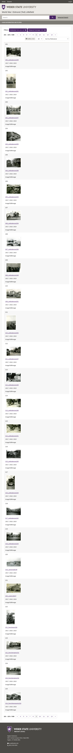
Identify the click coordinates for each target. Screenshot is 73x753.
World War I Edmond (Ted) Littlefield (18, 12)
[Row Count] (39, 39)
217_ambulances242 (12, 518)
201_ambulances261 (12, 91)
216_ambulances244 (12, 493)
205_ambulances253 (12, 197)
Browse (9, 1)
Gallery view (31, 39)
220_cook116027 (10, 596)
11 (44, 35)
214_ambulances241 (12, 436)
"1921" (37, 30)
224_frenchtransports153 (13, 703)
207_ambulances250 (12, 249)
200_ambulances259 (12, 60)
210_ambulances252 (12, 333)
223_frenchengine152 (12, 678)
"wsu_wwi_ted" (18, 30)
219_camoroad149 (11, 569)
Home (3, 1)
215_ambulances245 (12, 461)
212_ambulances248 (12, 385)
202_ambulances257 (12, 118)
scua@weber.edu (12, 743)
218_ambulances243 (12, 544)
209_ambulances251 (12, 301)
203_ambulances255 (12, 144)
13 (52, 35)
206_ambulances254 (12, 223)
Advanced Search (63, 17)
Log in (70, 1)
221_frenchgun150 (11, 627)
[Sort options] (56, 39)
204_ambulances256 (12, 170)
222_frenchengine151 (12, 652)
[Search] (25, 17)
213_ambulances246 (12, 410)
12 (48, 35)
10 (40, 35)
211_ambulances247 (12, 359)
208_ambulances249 (12, 275)
